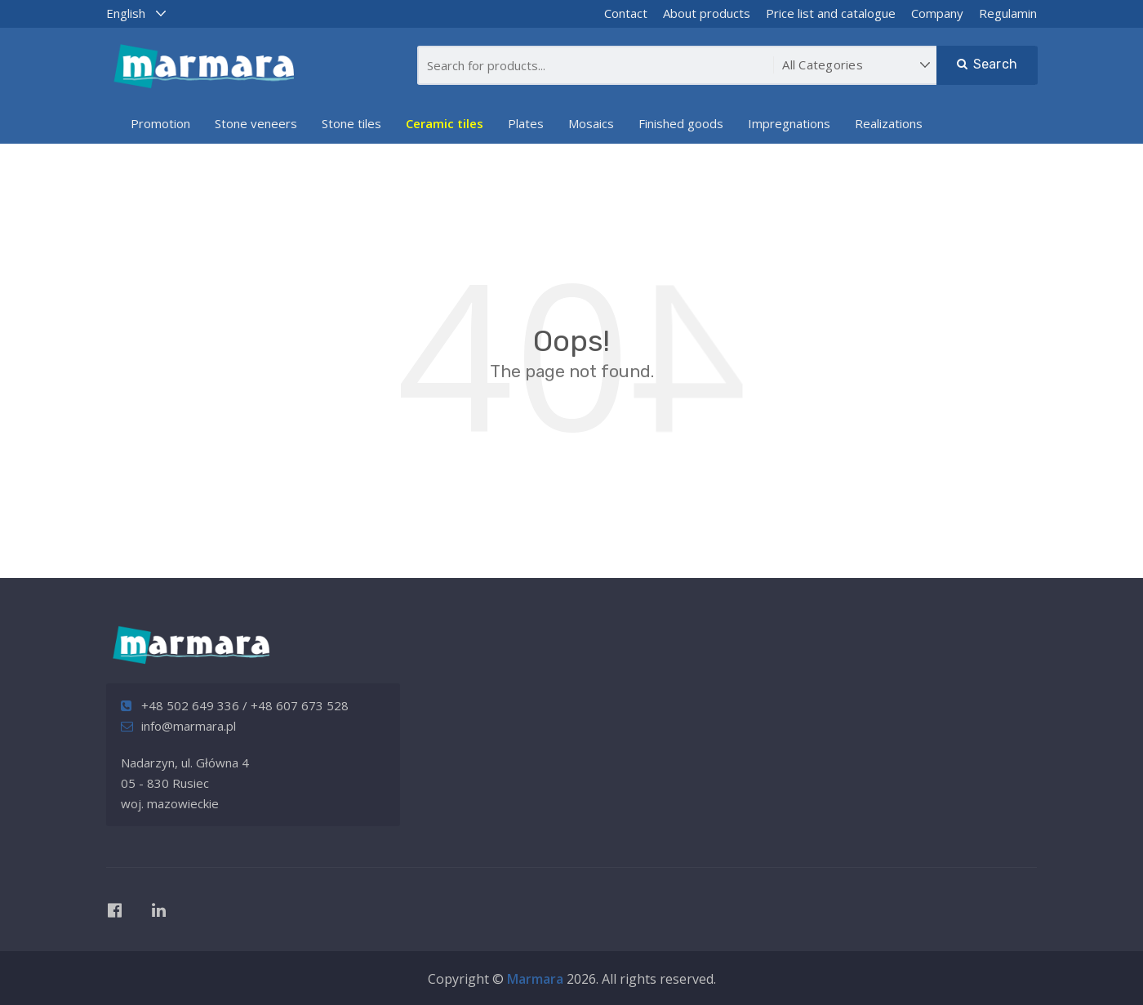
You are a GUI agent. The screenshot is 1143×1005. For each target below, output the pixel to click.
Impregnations (789, 123)
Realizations (889, 123)
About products (706, 13)
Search (987, 64)
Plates (526, 123)
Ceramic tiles (444, 123)
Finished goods (680, 123)
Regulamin (1008, 13)
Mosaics (591, 123)
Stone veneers (256, 123)
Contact (625, 13)
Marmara (535, 979)
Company (937, 13)
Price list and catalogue (831, 13)
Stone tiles (351, 123)
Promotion (160, 123)
